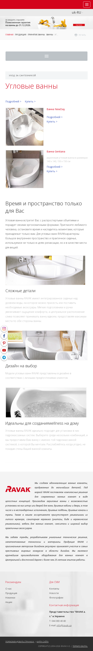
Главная (9, 34)
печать (82, 35)
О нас (8, 588)
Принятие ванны (36, 34)
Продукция (20, 34)
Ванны (49, 34)
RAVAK (13, 4)
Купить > (30, 101)
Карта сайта (43, 641)
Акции (8, 602)
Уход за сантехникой (22, 75)
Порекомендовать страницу (19, 641)
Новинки (10, 597)
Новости (54, 593)
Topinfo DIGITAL (80, 646)
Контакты (54, 588)
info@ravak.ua (64, 625)
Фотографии (56, 597)
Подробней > (13, 101)
